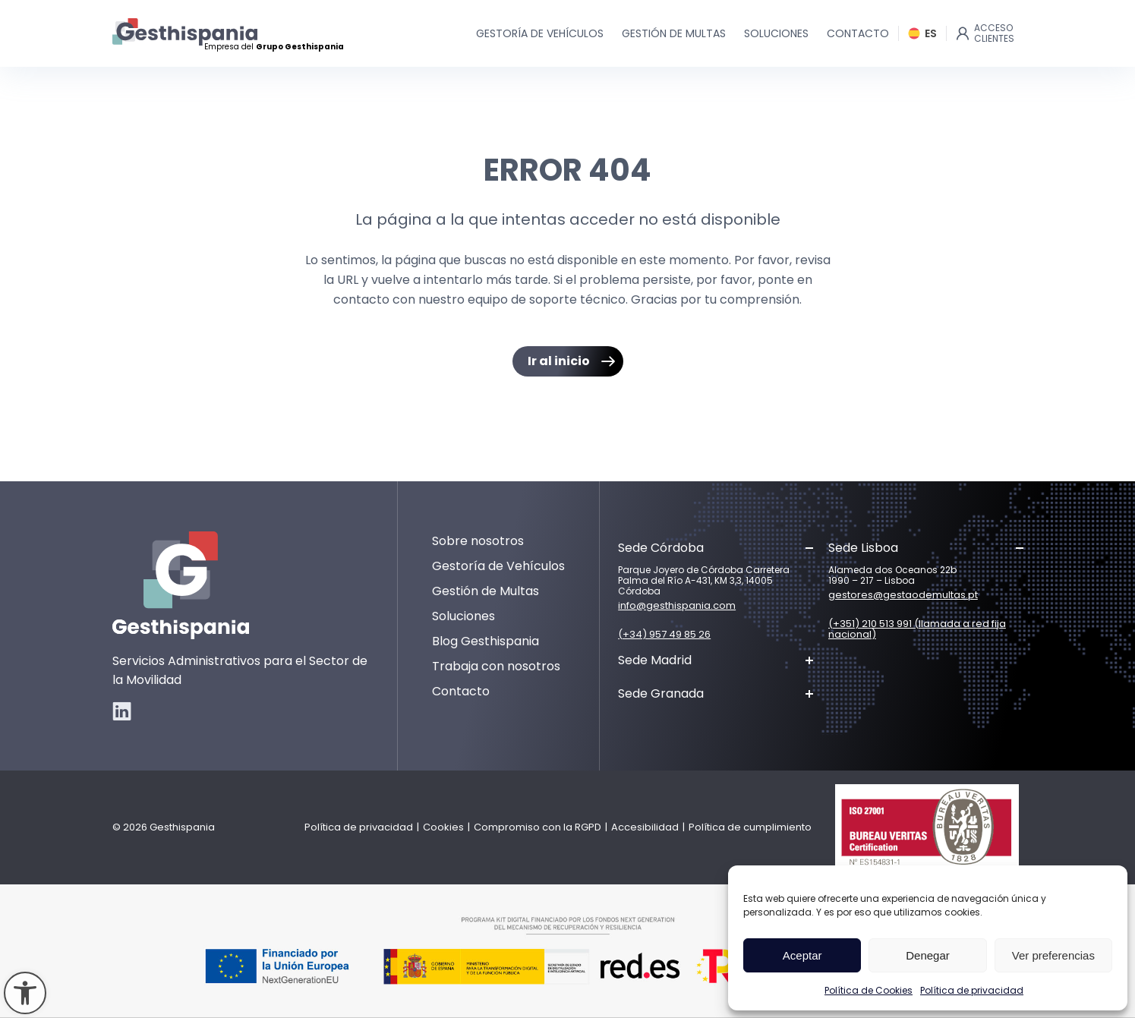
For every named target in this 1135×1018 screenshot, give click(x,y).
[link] (25, 993)
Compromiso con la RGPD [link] (537, 827)
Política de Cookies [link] (868, 990)
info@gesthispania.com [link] (677, 605)
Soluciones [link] (463, 616)
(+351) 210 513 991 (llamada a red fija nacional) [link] (917, 629)
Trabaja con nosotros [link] (496, 666)
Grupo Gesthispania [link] (300, 46)
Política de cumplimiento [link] (750, 827)
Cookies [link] (443, 827)
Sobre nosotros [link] (478, 541)
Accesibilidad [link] (645, 827)
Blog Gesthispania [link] (485, 641)
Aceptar (802, 955)
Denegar (928, 955)
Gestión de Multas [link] (485, 591)
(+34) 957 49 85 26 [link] (664, 634)
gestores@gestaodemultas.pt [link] (903, 595)
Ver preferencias (1053, 955)
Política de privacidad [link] (971, 990)
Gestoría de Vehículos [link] (498, 566)
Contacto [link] (461, 691)
